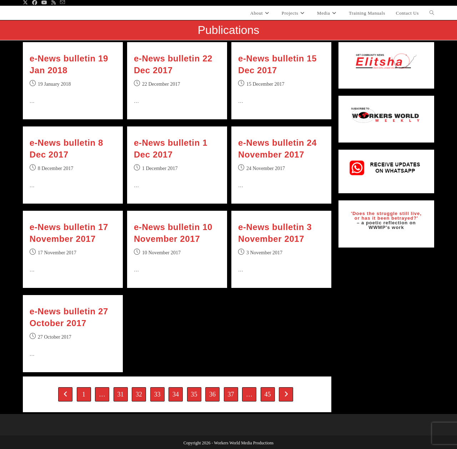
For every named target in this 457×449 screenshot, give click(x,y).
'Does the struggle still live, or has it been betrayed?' (386, 216)
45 (268, 394)
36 (212, 394)
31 (120, 394)
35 (194, 394)
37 (231, 394)
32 (139, 394)
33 (157, 394)
